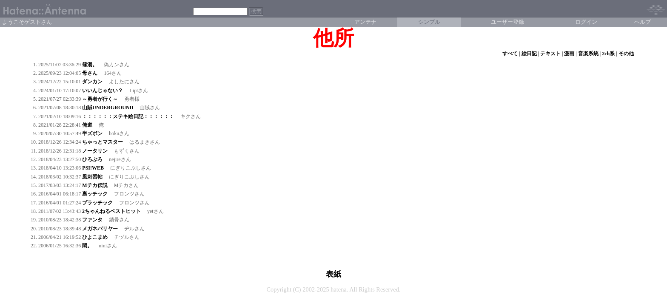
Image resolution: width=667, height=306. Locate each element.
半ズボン (92, 133)
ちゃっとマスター (102, 142)
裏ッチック (95, 194)
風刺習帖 (92, 177)
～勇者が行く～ (100, 99)
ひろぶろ (92, 159)
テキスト (550, 54)
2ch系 (608, 54)
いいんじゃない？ (102, 91)
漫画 (569, 54)
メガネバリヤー (100, 229)
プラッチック (97, 203)
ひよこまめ (95, 237)
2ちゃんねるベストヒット (111, 211)
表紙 (333, 274)
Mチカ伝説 (94, 185)
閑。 (87, 246)
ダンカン (92, 82)
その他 (626, 54)
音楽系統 (588, 54)
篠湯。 (89, 65)
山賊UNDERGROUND (107, 107)
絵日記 (529, 54)
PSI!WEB (93, 168)
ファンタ (92, 220)
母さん (89, 73)
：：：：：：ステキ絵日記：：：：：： (128, 116)
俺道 (87, 125)
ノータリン (95, 151)
